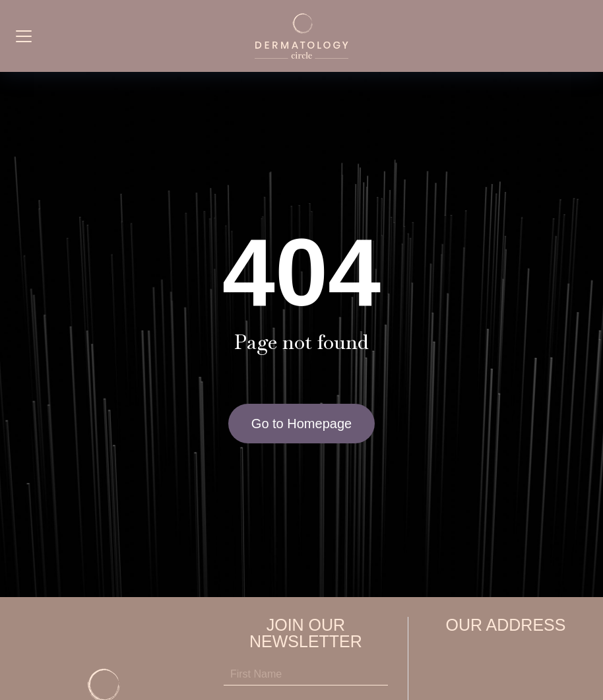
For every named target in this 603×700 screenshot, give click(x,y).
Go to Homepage (301, 423)
